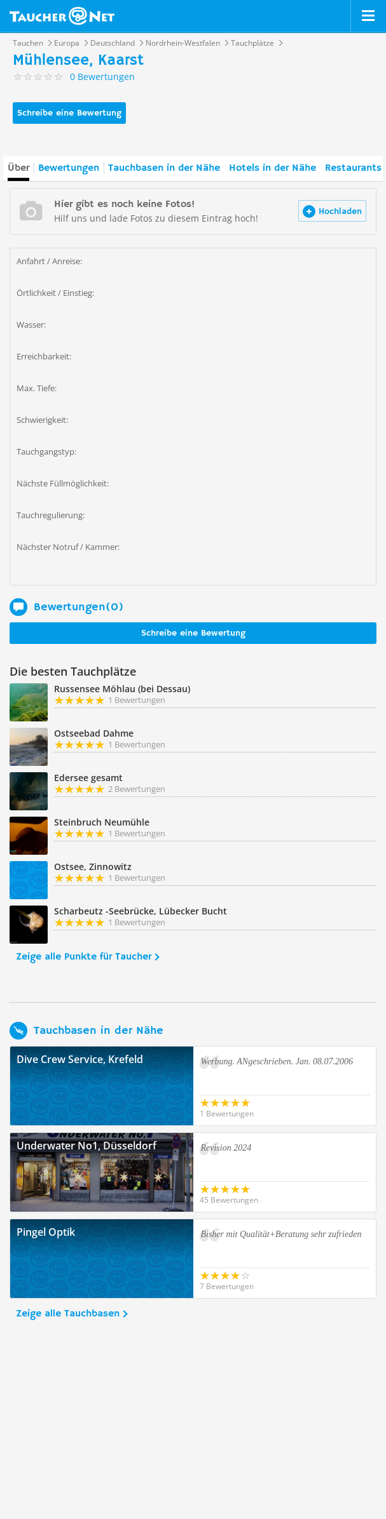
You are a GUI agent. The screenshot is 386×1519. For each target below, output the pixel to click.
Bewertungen (68, 168)
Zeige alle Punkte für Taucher (83, 957)
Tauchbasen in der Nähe (164, 168)
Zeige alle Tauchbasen (68, 1314)
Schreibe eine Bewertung (69, 113)
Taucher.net (62, 16)
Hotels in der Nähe (272, 168)
